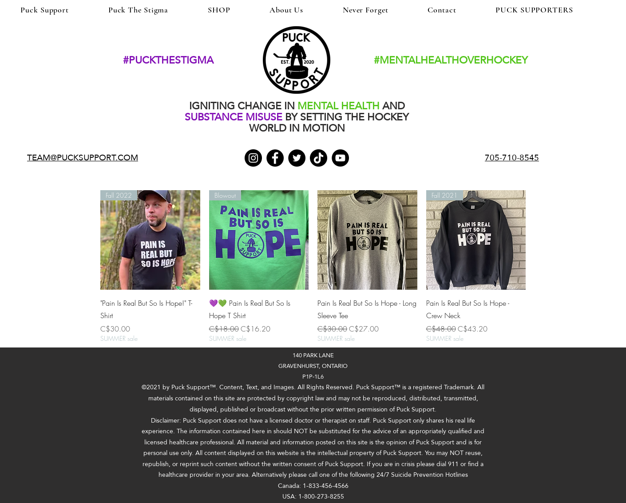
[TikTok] (318, 158)
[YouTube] (340, 158)
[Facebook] (275, 158)
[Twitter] (296, 158)
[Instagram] (253, 158)
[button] (616, 15)
